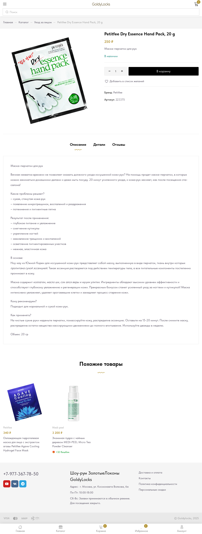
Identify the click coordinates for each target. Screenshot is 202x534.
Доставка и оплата (150, 473)
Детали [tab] (99, 144)
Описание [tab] (78, 144)
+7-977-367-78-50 (21, 474)
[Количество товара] (116, 71)
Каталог (24, 22)
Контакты (145, 478)
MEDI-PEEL (58, 427)
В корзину (163, 71)
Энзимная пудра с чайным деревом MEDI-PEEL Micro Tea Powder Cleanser (72, 442)
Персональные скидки (152, 490)
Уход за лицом (43, 22)
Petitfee (117, 92)
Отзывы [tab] (118, 144)
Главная (8, 22)
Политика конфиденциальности (158, 484)
